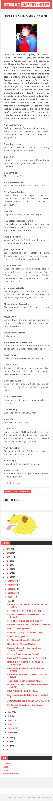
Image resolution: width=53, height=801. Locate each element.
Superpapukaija (25, 491)
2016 (8, 572)
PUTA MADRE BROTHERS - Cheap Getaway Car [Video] (27, 675)
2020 (8, 556)
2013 (8, 741)
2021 (8, 552)
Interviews (6, 763)
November (12, 584)
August (11, 596)
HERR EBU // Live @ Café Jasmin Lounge (25, 632)
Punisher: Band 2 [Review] (19, 628)
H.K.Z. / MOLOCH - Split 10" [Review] (23, 690)
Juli (9, 600)
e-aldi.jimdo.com (12, 483)
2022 (8, 548)
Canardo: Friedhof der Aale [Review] (23, 653)
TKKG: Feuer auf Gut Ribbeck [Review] (24, 680)
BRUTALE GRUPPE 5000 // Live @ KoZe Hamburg (28, 624)
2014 (8, 737)
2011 (8, 749)
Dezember (12, 580)
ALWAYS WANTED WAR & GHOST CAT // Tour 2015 (28, 700)
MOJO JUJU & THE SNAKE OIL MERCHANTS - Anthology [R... (25, 663)
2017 (8, 568)
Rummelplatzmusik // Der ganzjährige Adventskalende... (24, 649)
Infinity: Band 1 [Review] (17, 636)
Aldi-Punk (8, 491)
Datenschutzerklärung (11, 773)
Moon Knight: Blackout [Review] (21, 643)
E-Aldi (16, 491)
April (10, 720)
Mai (9, 716)
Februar (11, 728)
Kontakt (5, 766)
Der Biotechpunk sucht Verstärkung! (23, 640)
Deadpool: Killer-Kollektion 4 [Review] (24, 610)
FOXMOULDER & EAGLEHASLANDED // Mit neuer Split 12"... (27, 685)
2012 (8, 745)
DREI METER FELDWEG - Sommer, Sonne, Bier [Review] (26, 615)
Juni (10, 711)
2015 (8, 576)
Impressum (7, 769)
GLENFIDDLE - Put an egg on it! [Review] (24, 620)
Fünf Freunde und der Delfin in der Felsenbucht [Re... (28, 696)
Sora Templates (19, 797)
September (13, 592)
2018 (8, 564)
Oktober (12, 588)
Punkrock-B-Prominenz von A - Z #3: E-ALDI (26, 657)
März (10, 724)
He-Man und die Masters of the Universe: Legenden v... (25, 706)
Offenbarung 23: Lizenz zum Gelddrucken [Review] (25, 669)
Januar (11, 732)
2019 (8, 560)
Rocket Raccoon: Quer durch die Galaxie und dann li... (27, 605)
